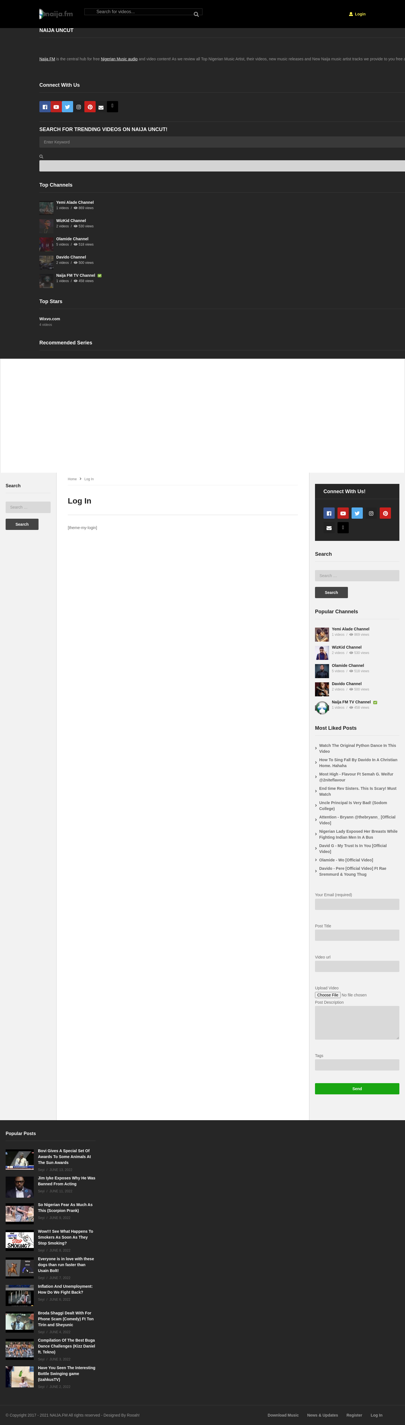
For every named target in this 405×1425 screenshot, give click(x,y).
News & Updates (322, 1415)
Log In (376, 1415)
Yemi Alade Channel (75, 202)
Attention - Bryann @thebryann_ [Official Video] (357, 820)
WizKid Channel (71, 220)
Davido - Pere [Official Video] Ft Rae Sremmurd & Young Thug (352, 871)
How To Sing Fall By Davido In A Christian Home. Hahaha (358, 763)
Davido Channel (71, 257)
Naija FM (47, 59)
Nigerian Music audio (119, 59)
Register (354, 1415)
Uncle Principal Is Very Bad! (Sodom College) (353, 805)
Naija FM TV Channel (76, 275)
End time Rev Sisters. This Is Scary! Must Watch (358, 791)
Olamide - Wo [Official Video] (346, 860)
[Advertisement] (172, 418)
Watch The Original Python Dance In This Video (357, 748)
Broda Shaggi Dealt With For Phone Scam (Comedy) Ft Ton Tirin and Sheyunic (66, 1319)
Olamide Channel (72, 239)
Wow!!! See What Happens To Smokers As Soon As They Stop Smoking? (65, 1237)
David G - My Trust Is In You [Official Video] (353, 848)
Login (357, 14)
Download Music (283, 1415)
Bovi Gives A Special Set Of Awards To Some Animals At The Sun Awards (64, 1157)
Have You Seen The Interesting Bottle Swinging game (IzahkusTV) (66, 1373)
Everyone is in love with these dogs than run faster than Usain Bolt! (66, 1265)
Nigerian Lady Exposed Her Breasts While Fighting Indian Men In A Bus (358, 834)
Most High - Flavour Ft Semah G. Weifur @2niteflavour (356, 777)
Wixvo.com (49, 319)
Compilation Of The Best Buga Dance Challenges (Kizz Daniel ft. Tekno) (66, 1346)
